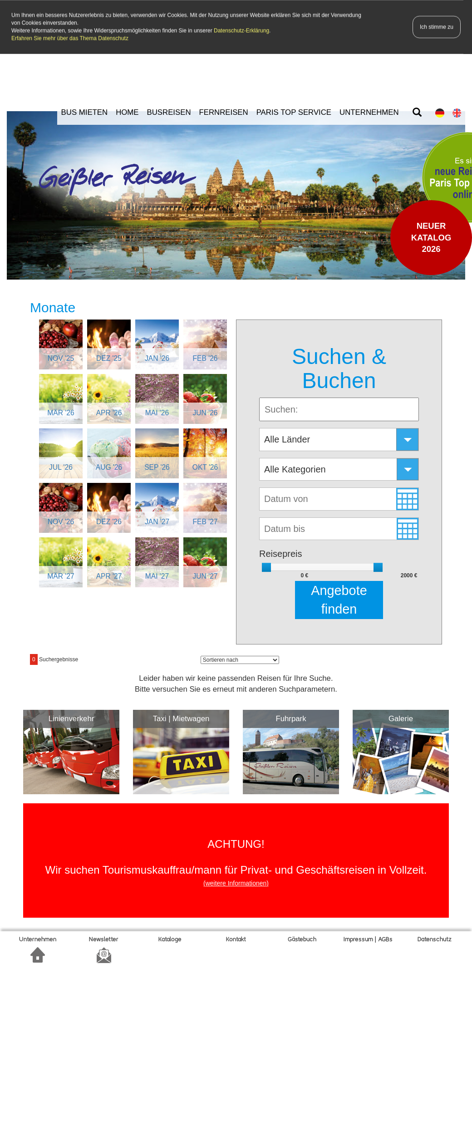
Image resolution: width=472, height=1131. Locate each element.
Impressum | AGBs (368, 938)
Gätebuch (302, 938)
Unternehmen (37, 938)
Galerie (400, 717)
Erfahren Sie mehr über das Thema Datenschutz (69, 37)
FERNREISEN (223, 110)
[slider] (266, 565)
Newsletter (103, 938)
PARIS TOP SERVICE (293, 110)
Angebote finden (339, 598)
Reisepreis (280, 552)
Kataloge (170, 938)
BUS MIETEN (84, 110)
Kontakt (236, 938)
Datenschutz (435, 938)
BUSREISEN (169, 110)
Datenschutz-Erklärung (241, 29)
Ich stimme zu (436, 26)
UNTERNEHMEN (369, 110)
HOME (127, 110)
